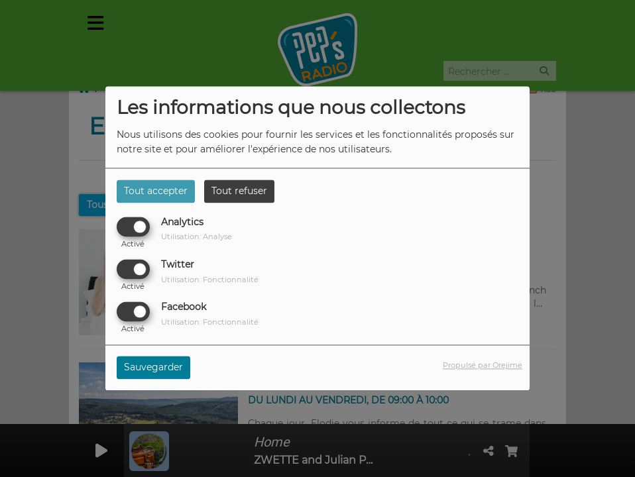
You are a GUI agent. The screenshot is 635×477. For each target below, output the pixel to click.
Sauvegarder (153, 368)
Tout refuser (239, 191)
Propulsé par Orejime (482, 365)
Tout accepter (156, 191)
